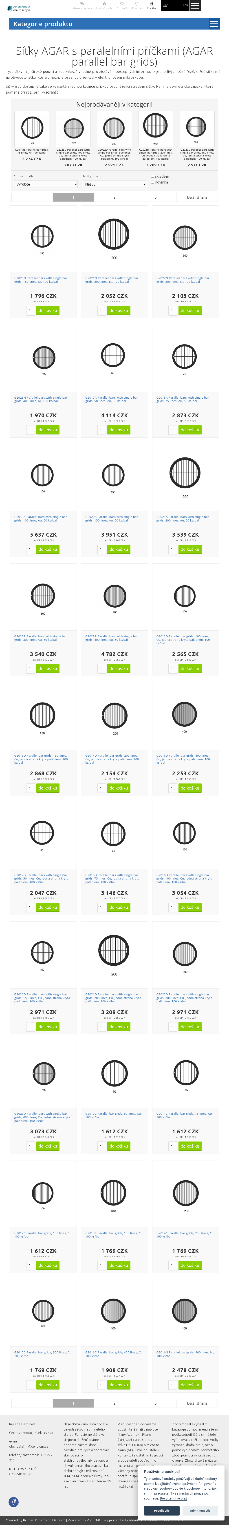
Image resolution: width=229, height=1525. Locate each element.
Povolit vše (162, 1510)
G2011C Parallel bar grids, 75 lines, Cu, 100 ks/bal (184, 1115)
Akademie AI (134, 1520)
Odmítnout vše (200, 1510)
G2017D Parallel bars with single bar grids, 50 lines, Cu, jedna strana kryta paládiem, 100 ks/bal (41, 878)
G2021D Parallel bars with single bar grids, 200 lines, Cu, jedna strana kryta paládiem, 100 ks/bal (113, 997)
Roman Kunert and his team (44, 1520)
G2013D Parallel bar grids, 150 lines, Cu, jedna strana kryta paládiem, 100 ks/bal (41, 759)
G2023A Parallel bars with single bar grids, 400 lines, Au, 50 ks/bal (111, 638)
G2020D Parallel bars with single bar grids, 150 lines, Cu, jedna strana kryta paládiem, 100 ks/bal (42, 997)
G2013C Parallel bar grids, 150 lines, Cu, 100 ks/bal (114, 1235)
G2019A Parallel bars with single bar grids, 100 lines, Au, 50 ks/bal (40, 518)
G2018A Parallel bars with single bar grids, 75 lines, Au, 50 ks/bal (182, 399)
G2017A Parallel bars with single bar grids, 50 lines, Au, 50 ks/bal (111, 399)
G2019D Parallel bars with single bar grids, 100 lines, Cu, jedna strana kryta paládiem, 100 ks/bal (184, 878)
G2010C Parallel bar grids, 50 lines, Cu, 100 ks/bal (113, 1115)
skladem (162, 176)
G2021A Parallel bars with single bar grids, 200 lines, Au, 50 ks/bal (182, 518)
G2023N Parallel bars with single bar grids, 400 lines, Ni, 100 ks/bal (40, 399)
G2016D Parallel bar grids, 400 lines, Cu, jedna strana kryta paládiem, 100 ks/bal (183, 759)
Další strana (197, 197)
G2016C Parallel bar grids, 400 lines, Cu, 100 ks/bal (114, 1354)
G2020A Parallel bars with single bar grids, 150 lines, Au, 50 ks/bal (111, 518)
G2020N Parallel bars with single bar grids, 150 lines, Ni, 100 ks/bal (40, 280)
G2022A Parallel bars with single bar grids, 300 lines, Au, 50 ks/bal (40, 638)
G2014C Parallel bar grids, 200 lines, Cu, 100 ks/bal (185, 1235)
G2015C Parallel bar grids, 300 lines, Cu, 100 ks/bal (43, 1354)
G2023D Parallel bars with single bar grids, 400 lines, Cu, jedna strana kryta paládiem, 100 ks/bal (42, 1117)
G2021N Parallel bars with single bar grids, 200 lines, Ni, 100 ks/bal (111, 280)
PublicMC (94, 1520)
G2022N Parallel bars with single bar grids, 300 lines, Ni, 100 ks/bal (182, 280)
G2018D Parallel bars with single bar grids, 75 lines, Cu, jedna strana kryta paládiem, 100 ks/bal (112, 878)
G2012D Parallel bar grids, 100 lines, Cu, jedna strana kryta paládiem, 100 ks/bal (183, 639)
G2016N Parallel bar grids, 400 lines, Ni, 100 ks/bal (185, 1354)
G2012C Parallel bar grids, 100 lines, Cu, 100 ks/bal (43, 1235)
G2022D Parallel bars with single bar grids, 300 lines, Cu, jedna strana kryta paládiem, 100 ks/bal (184, 997)
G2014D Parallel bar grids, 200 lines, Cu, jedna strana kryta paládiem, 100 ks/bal (112, 759)
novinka (161, 182)
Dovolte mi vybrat (173, 1498)
